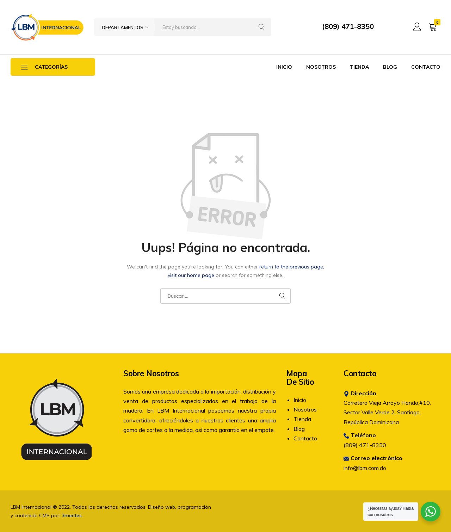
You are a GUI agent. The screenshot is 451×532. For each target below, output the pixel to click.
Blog (390, 67)
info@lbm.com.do (365, 467)
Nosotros (321, 67)
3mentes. (72, 515)
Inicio (284, 67)
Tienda (359, 67)
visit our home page (191, 275)
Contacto (425, 67)
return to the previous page (291, 267)
